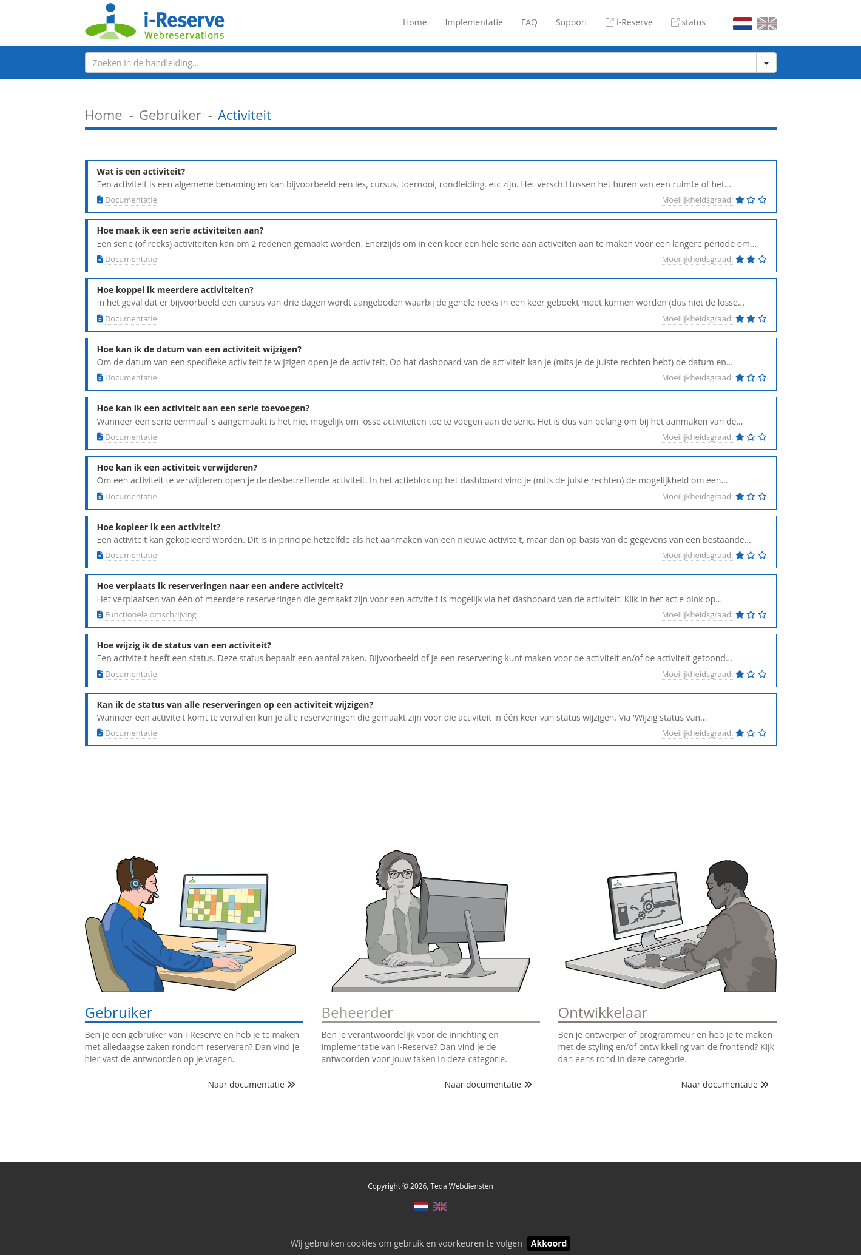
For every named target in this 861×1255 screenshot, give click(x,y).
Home (415, 22)
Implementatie (474, 22)
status (688, 22)
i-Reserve (629, 22)
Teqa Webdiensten (461, 1186)
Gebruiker (170, 115)
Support (572, 22)
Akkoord (549, 1243)
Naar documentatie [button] (251, 1084)
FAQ (529, 22)
